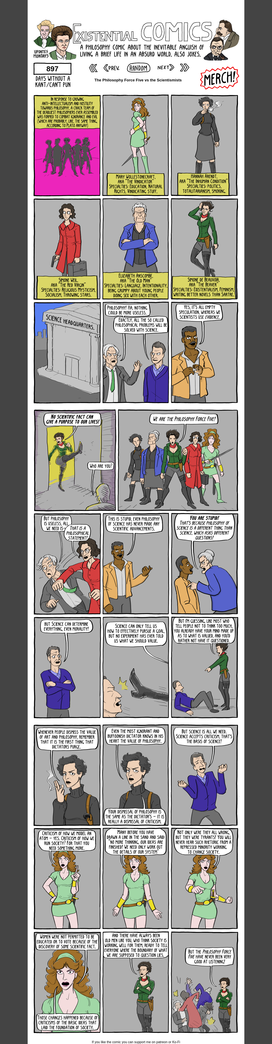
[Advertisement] (136, 9)
